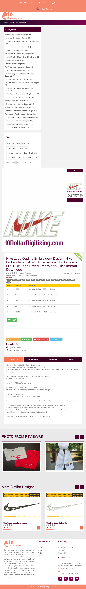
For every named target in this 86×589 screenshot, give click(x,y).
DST (8, 158)
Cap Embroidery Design (15, 64)
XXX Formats (26, 162)
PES (18, 158)
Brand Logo (11, 148)
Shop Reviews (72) (33, 359)
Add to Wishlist (41, 339)
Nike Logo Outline (13, 144)
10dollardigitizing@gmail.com (50, 3)
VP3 (13, 162)
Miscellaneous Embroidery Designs (19, 104)
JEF (18, 162)
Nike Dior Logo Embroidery (57, 523)
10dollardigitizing (43, 587)
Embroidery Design (30, 153)
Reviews (53, 359)
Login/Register (47, 9)
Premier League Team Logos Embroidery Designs (19, 75)
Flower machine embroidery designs (19, 54)
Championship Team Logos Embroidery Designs (22, 42)
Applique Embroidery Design (16, 101)
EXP (13, 158)
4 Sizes (7, 528)
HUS (24, 158)
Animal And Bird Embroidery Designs (19, 107)
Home (6, 23)
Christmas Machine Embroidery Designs (21, 111)
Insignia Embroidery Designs (16, 60)
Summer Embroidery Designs (16, 50)
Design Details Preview (18, 23)
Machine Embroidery (14, 153)
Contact (41, 556)
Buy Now (26, 339)
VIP (8, 162)
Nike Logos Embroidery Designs (18, 47)
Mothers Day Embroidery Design (18, 35)
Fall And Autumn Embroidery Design (19, 67)
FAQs (40, 553)
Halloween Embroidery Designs (18, 38)
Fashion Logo (22, 148)
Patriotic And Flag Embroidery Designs (20, 114)
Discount (72, 359)
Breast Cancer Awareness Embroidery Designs (22, 84)
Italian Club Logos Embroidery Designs (20, 70)
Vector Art (62, 550)
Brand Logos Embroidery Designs (19, 121)
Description (14, 359)
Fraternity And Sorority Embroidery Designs (22, 94)
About (40, 550)
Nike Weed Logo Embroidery (15, 523)
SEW (35, 158)
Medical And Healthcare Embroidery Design (22, 57)
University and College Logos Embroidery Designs (19, 89)
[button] (83, 15)
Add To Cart (13, 339)
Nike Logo (25, 144)
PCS (29, 158)
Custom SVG (63, 553)
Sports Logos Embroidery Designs (19, 124)
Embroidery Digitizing (65, 547)
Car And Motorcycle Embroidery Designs (21, 117)
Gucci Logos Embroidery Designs (18, 79)
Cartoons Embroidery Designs (17, 127)
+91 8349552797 (27, 3)
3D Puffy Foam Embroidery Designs (19, 97)
